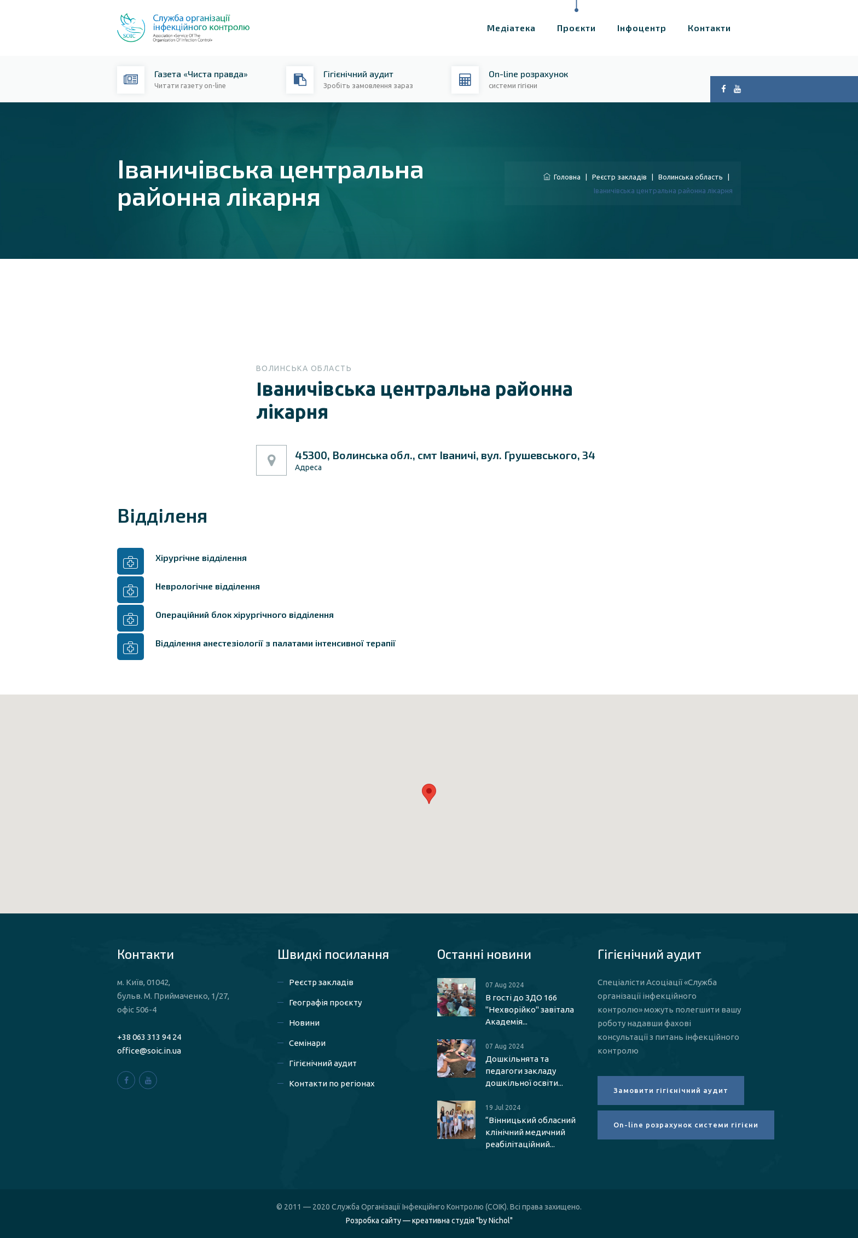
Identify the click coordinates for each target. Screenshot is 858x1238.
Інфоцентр (641, 27)
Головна (562, 177)
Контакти (709, 27)
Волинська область (690, 177)
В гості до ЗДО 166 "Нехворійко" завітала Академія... (529, 1009)
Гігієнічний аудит (323, 1063)
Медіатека (511, 27)
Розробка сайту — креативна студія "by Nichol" (429, 1220)
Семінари (307, 1043)
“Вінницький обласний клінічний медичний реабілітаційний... (530, 1132)
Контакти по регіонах (332, 1083)
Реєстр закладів (619, 177)
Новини (304, 1022)
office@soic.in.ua (149, 1050)
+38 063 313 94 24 (149, 1037)
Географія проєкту (325, 1002)
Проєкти (576, 27)
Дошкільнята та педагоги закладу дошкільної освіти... (524, 1070)
